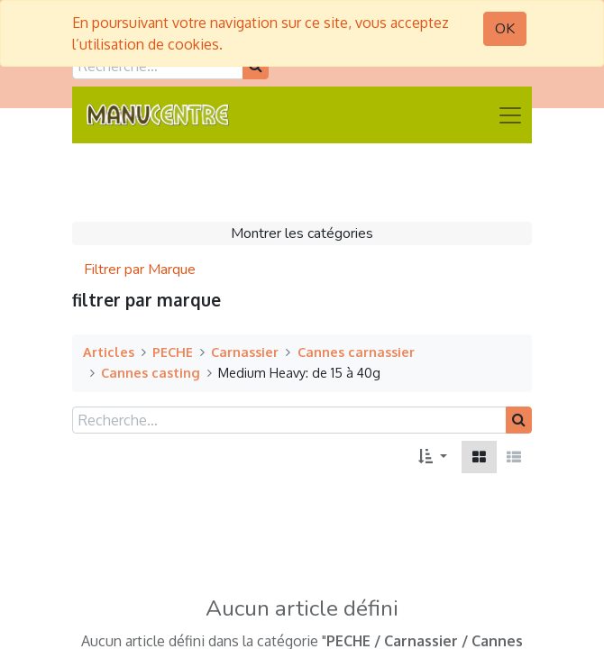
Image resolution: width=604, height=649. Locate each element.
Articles (108, 351)
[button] (432, 457)
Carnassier (245, 351)
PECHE (172, 351)
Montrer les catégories (302, 233)
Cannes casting (150, 372)
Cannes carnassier (356, 351)
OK (505, 29)
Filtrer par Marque (140, 269)
